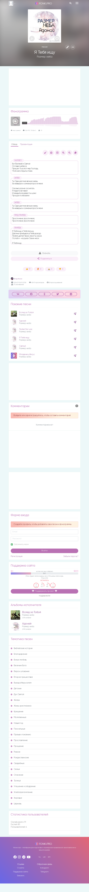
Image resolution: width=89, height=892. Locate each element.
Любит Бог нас (25, 329)
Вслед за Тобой (26, 312)
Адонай (22, 321)
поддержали (44, 596)
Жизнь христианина (21, 706)
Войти (44, 551)
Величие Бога (18, 666)
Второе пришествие (22, 677)
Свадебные (17, 763)
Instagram (44, 868)
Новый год (17, 723)
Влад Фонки (16, 279)
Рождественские (20, 758)
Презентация (26, 144)
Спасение (17, 775)
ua (44, 857)
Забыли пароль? (70, 556)
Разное (15, 752)
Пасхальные (18, 729)
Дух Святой (17, 694)
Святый (22, 346)
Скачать (44, 253)
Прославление (19, 740)
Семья (15, 769)
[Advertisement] (44, 87)
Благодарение (19, 654)
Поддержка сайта (20, 872)
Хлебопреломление (22, 792)
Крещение (17, 712)
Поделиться (44, 258)
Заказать (20, 876)
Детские (16, 689)
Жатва (15, 700)
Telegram (44, 872)
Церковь (16, 804)
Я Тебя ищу (24, 338)
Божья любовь (19, 660)
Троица (16, 781)
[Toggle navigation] (77, 3)
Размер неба (44, 56)
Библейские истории (22, 648)
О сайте (20, 868)
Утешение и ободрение (23, 786)
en (49, 857)
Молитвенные (18, 717)
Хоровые (16, 798)
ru (39, 857)
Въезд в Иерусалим (21, 683)
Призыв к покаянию (21, 735)
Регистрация (16, 556)
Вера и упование (20, 671)
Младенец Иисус (27, 354)
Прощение (17, 746)
